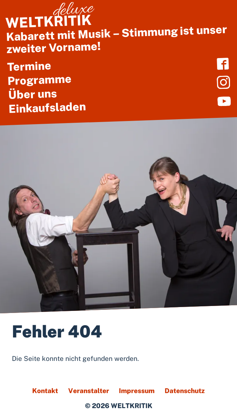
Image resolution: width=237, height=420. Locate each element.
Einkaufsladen (47, 107)
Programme (39, 79)
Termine (29, 66)
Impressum (137, 390)
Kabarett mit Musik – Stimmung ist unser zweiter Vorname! (116, 32)
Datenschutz (185, 390)
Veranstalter (88, 390)
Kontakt (45, 390)
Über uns (32, 94)
